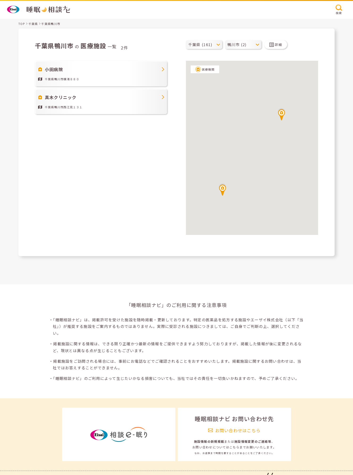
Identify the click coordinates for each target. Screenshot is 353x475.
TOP (21, 24)
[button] (281, 114)
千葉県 (33, 24)
